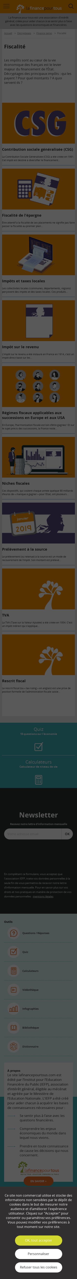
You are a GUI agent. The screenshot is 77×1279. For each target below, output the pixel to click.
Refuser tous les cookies (38, 1267)
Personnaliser (38, 1254)
